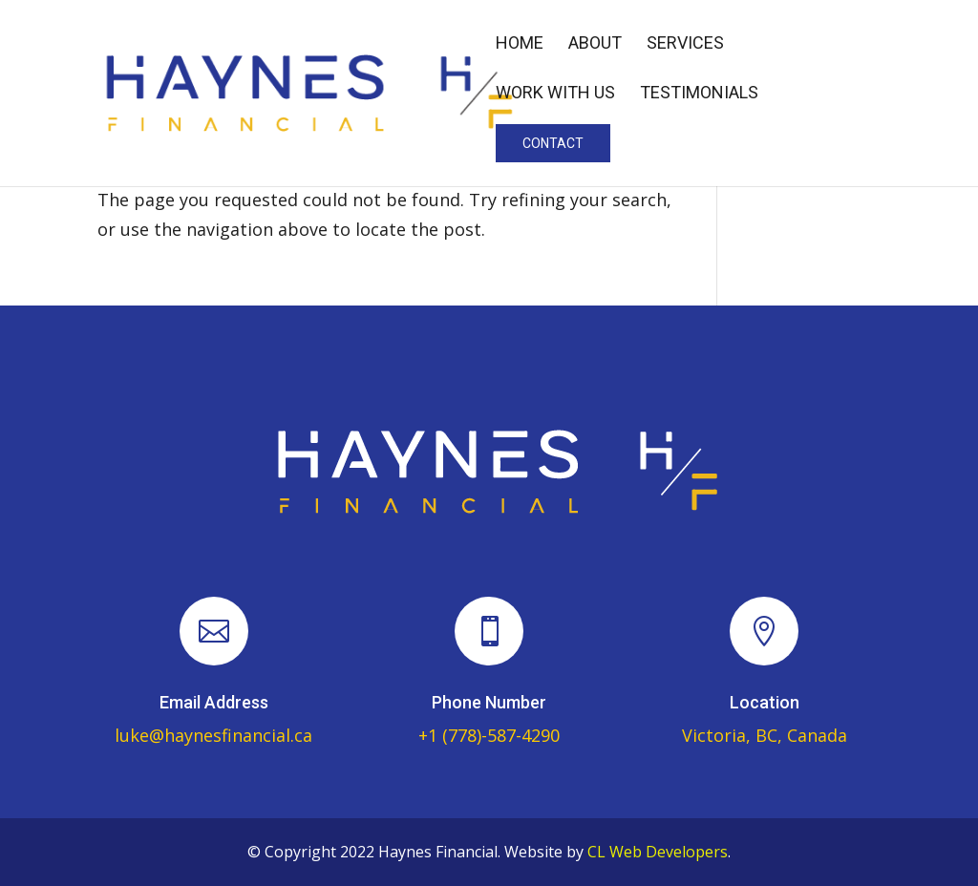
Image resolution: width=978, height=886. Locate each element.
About (595, 44)
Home (519, 44)
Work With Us (555, 94)
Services (685, 44)
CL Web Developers (657, 851)
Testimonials (699, 94)
